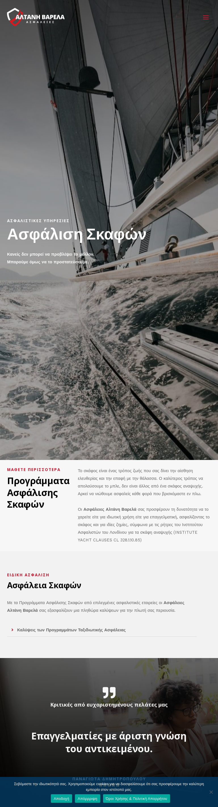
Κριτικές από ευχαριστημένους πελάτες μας (109, 704)
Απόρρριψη (87, 799)
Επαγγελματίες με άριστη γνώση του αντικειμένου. (109, 742)
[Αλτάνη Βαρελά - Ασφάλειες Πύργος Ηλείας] (37, 18)
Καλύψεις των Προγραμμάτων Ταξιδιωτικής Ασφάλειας (71, 629)
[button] (102, 630)
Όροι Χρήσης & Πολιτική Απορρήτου (136, 799)
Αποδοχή (61, 799)
